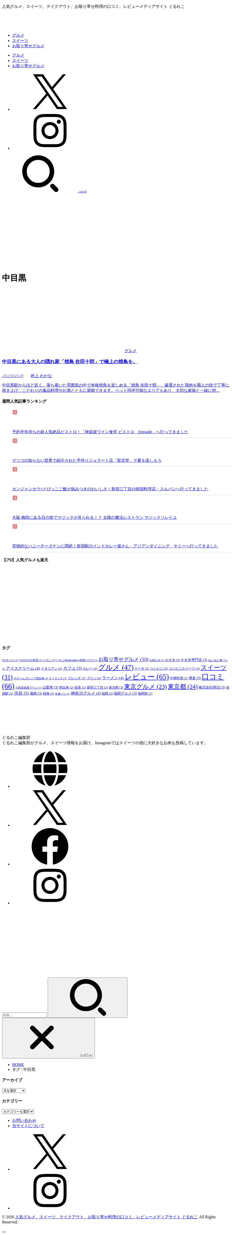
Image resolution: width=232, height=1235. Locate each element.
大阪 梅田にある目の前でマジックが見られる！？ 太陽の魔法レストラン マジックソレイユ (94, 517)
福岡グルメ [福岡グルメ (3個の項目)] (125, 693)
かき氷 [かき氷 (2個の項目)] (172, 660)
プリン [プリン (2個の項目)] (94, 678)
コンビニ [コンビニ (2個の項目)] (159, 668)
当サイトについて (28, 1126)
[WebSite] (50, 786)
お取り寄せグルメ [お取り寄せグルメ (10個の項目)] (123, 659)
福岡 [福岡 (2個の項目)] (107, 693)
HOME (18, 1064)
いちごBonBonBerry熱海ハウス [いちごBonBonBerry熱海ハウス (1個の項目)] (76, 660)
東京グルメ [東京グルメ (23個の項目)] (145, 686)
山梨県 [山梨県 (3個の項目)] (50, 687)
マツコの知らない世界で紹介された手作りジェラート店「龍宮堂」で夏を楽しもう (87, 460)
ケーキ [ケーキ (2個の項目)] (142, 668)
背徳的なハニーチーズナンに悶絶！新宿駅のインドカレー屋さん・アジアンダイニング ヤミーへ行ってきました (115, 546)
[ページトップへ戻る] (4, 1232)
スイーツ (20, 40)
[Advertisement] (116, 232)
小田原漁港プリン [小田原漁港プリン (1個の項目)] (28, 687)
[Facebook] (50, 864)
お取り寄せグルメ (28, 46)
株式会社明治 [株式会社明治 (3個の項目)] (212, 687)
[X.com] (50, 109)
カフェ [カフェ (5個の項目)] (72, 668)
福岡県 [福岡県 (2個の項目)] (145, 693)
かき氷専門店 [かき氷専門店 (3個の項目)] (194, 660)
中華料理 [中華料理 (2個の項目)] (179, 678)
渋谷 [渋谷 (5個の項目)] (21, 693)
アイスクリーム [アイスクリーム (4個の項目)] (23, 668)
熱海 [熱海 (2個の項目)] (48, 693)
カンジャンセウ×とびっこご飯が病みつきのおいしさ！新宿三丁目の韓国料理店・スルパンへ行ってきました (110, 489)
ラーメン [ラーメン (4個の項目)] (113, 678)
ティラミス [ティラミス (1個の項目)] (58, 678)
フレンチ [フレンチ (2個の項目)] (77, 678)
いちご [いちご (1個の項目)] (49, 660)
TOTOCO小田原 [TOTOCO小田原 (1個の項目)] (30, 660)
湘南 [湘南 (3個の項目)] (36, 693)
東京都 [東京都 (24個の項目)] (183, 686)
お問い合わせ (24, 1120)
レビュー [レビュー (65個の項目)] (147, 677)
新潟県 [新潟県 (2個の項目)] (116, 687)
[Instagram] (50, 148)
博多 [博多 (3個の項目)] (195, 678)
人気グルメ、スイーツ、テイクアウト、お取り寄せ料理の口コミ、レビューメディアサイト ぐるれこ (106, 1217)
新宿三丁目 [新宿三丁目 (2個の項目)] (97, 687)
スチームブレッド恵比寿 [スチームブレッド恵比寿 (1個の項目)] (31, 678)
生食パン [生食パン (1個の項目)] (62, 693)
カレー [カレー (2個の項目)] (90, 668)
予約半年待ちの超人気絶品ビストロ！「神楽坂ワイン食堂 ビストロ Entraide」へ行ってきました (100, 432)
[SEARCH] (44, 191)
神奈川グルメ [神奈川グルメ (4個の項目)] (86, 693)
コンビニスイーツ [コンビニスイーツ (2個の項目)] (184, 668)
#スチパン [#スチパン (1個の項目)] (10, 660)
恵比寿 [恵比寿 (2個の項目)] (66, 687)
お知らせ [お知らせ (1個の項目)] (156, 660)
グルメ (18, 35)
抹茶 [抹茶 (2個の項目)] (80, 687)
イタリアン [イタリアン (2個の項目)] (51, 668)
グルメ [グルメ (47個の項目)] (116, 667)
